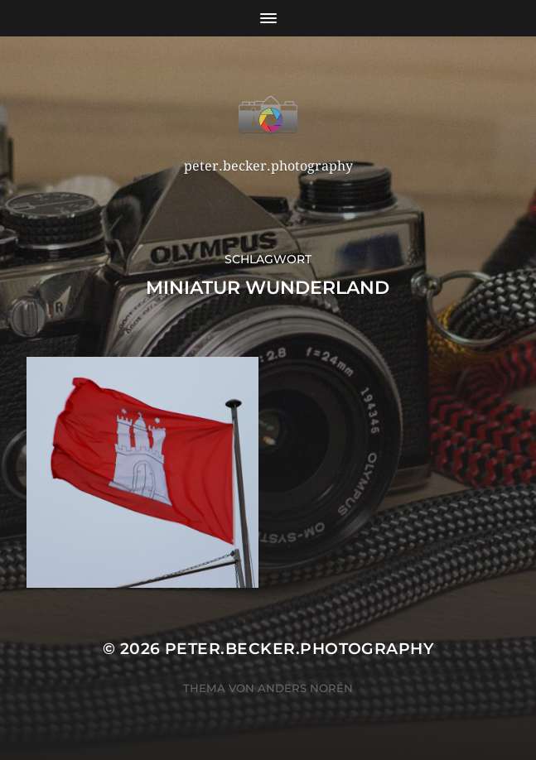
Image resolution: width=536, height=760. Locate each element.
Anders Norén (305, 688)
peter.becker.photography (299, 648)
